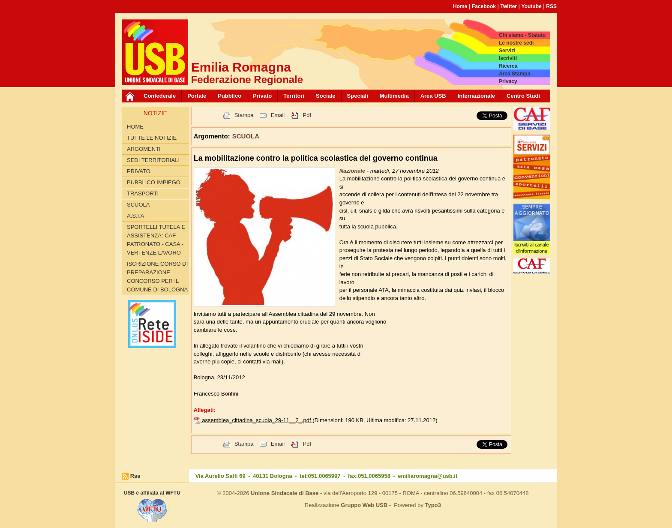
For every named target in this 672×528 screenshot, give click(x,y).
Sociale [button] (326, 96)
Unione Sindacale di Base (284, 493)
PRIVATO (138, 171)
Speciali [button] (357, 96)
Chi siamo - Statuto (522, 35)
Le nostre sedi (516, 43)
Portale (196, 96)
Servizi (507, 51)
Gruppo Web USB (364, 505)
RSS (551, 6)
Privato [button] (262, 96)
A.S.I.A (135, 216)
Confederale (160, 96)
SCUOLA (138, 204)
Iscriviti (508, 58)
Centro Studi (523, 96)
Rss (135, 476)
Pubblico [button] (229, 96)
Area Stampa (514, 74)
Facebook (484, 6)
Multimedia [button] (394, 96)
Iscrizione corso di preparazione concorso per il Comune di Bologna (157, 277)
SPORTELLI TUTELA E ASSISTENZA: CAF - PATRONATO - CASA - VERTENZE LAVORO (156, 240)
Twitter (509, 6)
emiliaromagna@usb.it (427, 476)
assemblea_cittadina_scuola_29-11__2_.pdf (257, 420)
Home (460, 6)
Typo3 (433, 505)
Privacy (508, 81)
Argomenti (144, 149)
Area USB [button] (433, 96)
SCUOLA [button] (245, 136)
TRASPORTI (143, 193)
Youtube (532, 6)
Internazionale (476, 96)
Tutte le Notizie (152, 138)
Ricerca (508, 66)
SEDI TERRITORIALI (153, 160)
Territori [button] (293, 96)
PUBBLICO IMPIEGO (153, 182)
